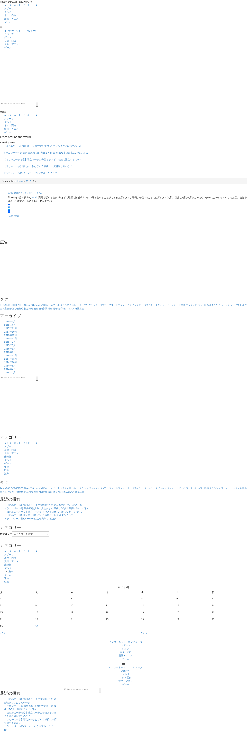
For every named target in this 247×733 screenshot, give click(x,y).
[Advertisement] (123, 76)
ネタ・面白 (10, 15)
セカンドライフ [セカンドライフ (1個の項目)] (133, 305)
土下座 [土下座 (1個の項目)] (3, 308)
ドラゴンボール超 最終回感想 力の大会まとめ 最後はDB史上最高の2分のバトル (45, 152)
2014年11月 (10, 359)
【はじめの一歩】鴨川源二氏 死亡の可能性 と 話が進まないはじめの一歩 (42, 146)
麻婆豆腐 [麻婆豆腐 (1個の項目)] (79, 308)
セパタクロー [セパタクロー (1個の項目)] (148, 305)
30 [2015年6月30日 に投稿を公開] (36, 626)
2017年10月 (10, 331)
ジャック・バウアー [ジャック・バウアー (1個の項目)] (98, 305)
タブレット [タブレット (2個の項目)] (160, 305)
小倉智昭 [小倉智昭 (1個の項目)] (19, 308)
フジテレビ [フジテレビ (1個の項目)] (191, 305)
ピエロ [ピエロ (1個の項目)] (182, 305)
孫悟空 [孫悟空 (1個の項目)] (10, 308)
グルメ (7, 12)
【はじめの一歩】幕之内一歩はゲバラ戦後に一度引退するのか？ (37, 166)
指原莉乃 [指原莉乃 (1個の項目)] (28, 308)
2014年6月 (10, 372)
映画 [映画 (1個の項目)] (36, 308)
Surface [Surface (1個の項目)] (36, 305)
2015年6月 (10, 345)
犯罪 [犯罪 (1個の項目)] (60, 308)
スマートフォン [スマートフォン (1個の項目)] (117, 305)
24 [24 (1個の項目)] (1, 305)
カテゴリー (6, 533)
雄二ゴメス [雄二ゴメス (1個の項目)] (68, 308)
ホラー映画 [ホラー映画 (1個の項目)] (203, 305)
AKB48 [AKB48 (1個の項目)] (6, 305)
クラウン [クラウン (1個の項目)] (83, 305)
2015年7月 (10, 342)
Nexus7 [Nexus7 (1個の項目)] (28, 305)
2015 (28, 181)
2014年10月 (10, 362)
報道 (6, 466)
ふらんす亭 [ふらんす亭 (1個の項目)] (65, 305)
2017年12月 (10, 328)
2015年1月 (10, 352)
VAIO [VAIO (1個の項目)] (43, 305)
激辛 (6, 473)
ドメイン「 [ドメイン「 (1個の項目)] (172, 305)
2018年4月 (10, 325)
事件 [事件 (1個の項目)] (244, 305)
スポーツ (9, 8)
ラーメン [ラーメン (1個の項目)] (225, 305)
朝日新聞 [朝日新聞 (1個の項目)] (43, 308)
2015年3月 (10, 348)
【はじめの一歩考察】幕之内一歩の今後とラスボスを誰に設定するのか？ (42, 159)
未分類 (7, 456)
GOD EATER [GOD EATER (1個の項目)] (17, 305)
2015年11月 (10, 338)
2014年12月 (10, 355)
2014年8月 (10, 365)
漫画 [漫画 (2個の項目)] (50, 308)
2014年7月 (10, 369)
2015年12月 (10, 335)
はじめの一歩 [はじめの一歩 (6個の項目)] (53, 305)
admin (35, 197)
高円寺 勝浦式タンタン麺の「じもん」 (25, 193)
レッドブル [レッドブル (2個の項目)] (236, 305)
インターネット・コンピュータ (21, 5)
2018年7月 (10, 321)
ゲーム (7, 22)
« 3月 (3, 633)
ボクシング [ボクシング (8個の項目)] (214, 305)
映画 (6, 470)
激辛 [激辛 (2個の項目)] (55, 308)
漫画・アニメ (11, 18)
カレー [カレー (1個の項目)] (75, 305)
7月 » (144, 633)
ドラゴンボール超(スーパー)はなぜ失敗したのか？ (30, 173)
